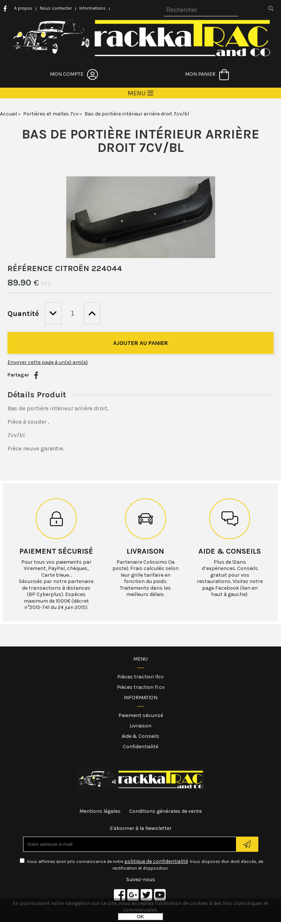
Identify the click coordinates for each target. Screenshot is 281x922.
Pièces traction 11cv (140, 677)
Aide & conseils (229, 551)
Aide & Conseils (140, 736)
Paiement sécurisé (56, 551)
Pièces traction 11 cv (141, 687)
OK (140, 916)
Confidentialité (140, 746)
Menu (140, 659)
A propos (23, 8)
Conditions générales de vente (165, 811)
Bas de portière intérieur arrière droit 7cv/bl (140, 140)
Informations (92, 8)
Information (140, 697)
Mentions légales (100, 811)
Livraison (145, 551)
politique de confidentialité (156, 861)
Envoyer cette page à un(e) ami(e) (47, 362)
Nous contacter (56, 8)
